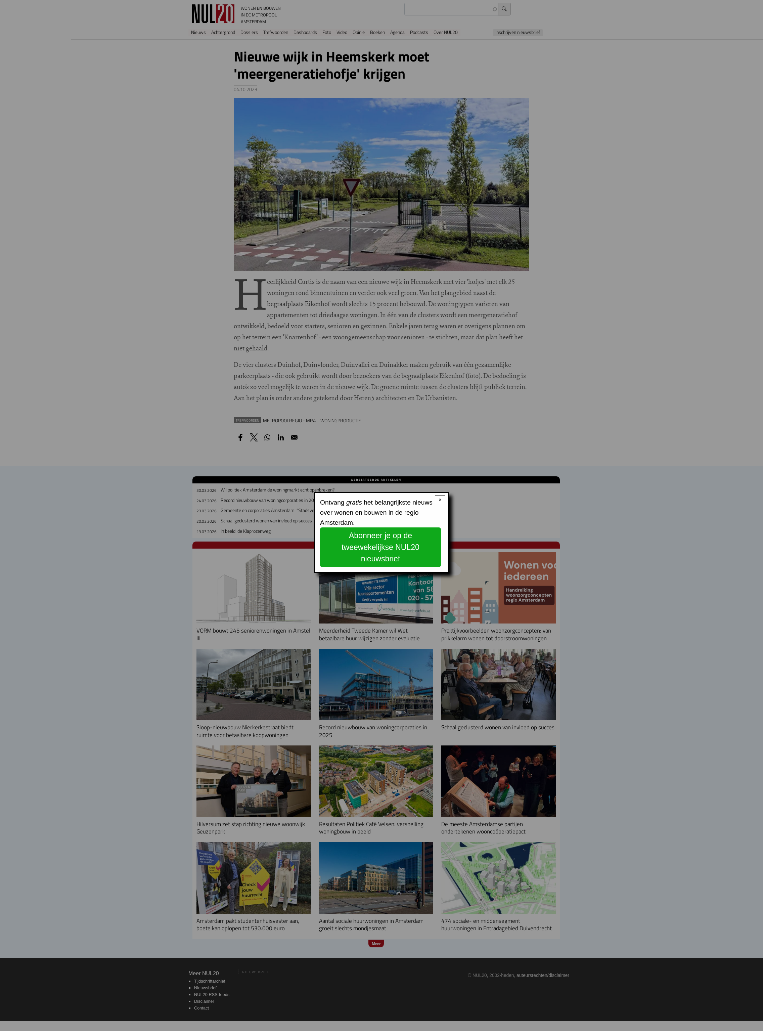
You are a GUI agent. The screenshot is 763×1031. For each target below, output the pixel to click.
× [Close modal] (440, 500)
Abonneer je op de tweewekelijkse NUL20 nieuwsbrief (380, 547)
